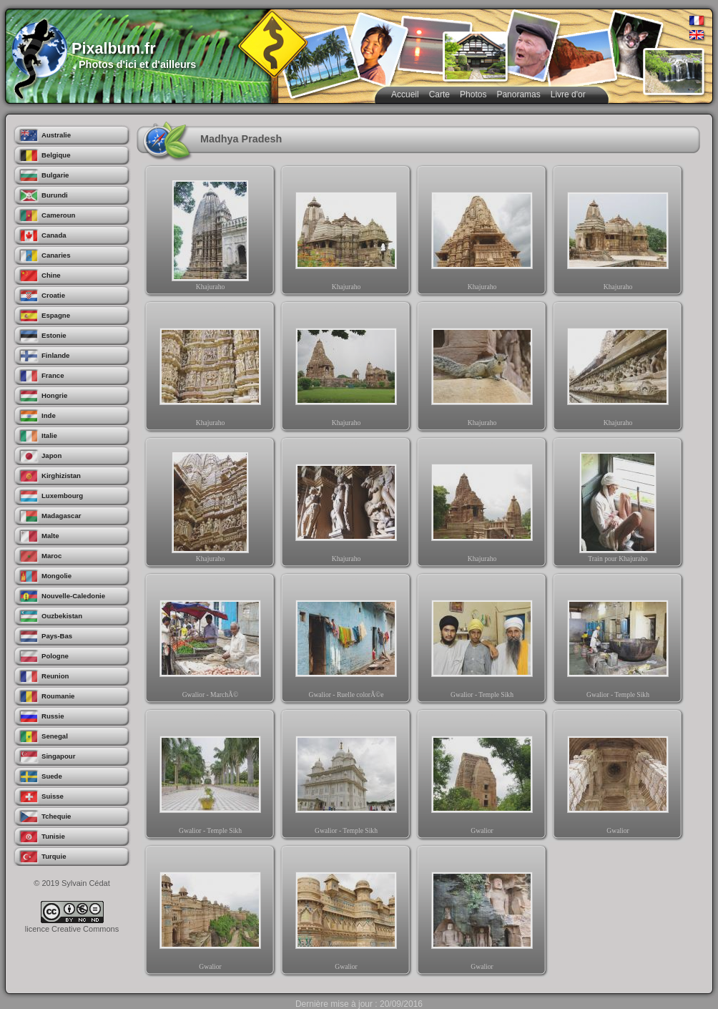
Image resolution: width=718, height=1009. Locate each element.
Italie (49, 435)
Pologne (55, 656)
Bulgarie (55, 175)
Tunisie (53, 836)
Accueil (405, 94)
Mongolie (56, 576)
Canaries (56, 255)
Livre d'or (568, 94)
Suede (51, 776)
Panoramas (518, 94)
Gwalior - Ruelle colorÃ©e (346, 641)
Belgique (56, 155)
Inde (48, 415)
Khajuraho (210, 233)
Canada (54, 235)
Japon (51, 455)
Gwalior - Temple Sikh (482, 641)
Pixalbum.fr (114, 48)
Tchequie (56, 816)
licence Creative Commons (72, 929)
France (52, 375)
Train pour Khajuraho (618, 505)
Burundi (54, 195)
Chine (51, 275)
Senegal (54, 736)
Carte (439, 94)
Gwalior (482, 777)
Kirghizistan (61, 475)
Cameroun (58, 215)
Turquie (53, 856)
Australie (56, 135)
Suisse (52, 796)
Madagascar (61, 516)
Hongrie (54, 395)
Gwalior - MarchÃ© (210, 641)
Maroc (51, 556)
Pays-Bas (56, 636)
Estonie (54, 335)
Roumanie (57, 696)
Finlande (55, 355)
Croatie (53, 295)
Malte (50, 536)
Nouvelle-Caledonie (73, 596)
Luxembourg (62, 495)
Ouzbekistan (61, 616)
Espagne (55, 315)
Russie (52, 716)
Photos (473, 94)
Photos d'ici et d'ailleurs (137, 64)
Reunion (55, 676)
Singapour (58, 756)
